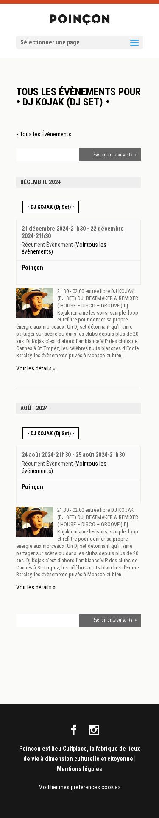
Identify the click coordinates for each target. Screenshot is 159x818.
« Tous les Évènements (43, 134)
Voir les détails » (36, 368)
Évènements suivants (115, 154)
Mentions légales (79, 768)
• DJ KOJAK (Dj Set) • (50, 207)
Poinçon (32, 267)
